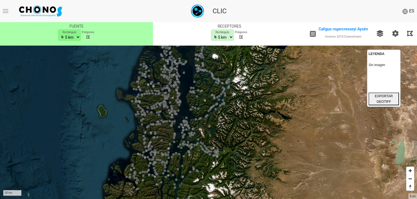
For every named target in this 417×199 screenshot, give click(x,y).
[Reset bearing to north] (410, 187)
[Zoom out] (410, 179)
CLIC (220, 11)
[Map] (208, 122)
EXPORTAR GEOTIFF (384, 99)
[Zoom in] (410, 171)
